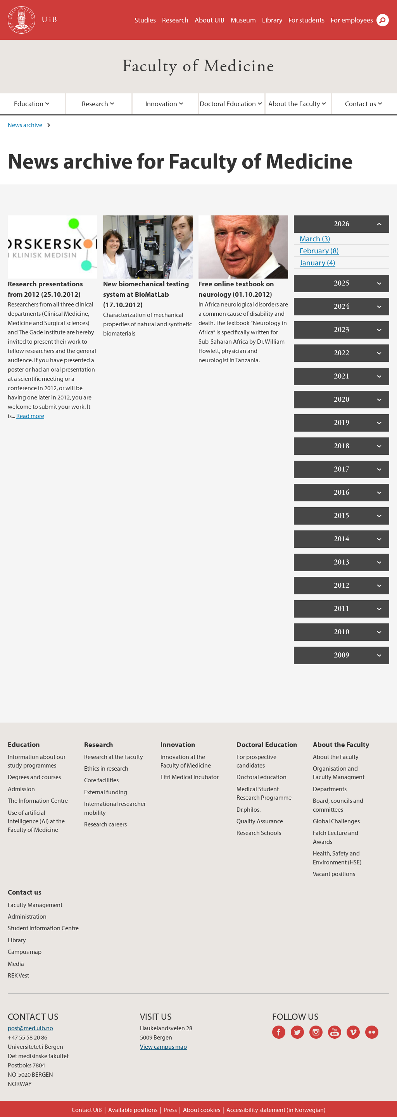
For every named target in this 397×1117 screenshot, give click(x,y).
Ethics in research (106, 768)
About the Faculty (294, 103)
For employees (352, 19)
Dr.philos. (248, 809)
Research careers (105, 824)
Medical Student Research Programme (264, 793)
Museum (243, 19)
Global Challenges (336, 821)
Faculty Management (35, 905)
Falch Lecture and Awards (335, 837)
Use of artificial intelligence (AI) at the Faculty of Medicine (36, 821)
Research (175, 19)
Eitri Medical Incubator (190, 777)
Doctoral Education (228, 103)
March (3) (315, 238)
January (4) (317, 262)
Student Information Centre (43, 928)
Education (24, 744)
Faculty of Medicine (198, 66)
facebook (281, 1033)
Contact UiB (87, 1110)
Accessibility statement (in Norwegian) (276, 1110)
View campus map (163, 1046)
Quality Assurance (259, 821)
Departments (330, 789)
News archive (25, 125)
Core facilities (101, 780)
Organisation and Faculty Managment (338, 772)
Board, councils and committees (338, 805)
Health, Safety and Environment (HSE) (337, 857)
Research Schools (258, 832)
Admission (21, 789)
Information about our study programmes (37, 761)
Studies (145, 19)
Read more (30, 416)
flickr (374, 1033)
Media (16, 963)
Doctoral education (261, 777)
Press (170, 1110)
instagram (318, 1033)
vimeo (356, 1033)
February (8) (319, 250)
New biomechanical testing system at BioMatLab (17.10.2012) (146, 294)
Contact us (24, 892)
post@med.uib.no (30, 1028)
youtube (337, 1033)
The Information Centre (38, 800)
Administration (27, 916)
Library (272, 19)
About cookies (201, 1110)
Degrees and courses (34, 777)
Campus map (24, 951)
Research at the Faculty (113, 757)
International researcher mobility (115, 808)
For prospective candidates (256, 761)
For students (306, 19)
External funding (105, 792)
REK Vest (18, 975)
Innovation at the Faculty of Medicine (186, 761)
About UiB (209, 19)
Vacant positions (334, 874)
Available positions (132, 1110)
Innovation (161, 103)
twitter (300, 1033)
